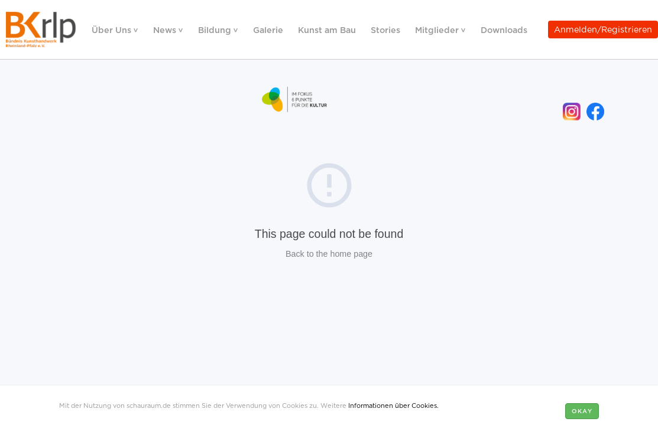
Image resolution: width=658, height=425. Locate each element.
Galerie (268, 29)
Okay (582, 410)
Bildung (216, 29)
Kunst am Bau (327, 29)
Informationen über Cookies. (393, 405)
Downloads (504, 29)
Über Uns (113, 29)
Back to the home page (329, 254)
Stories (385, 29)
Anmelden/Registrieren (603, 28)
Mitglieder (438, 29)
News (166, 29)
